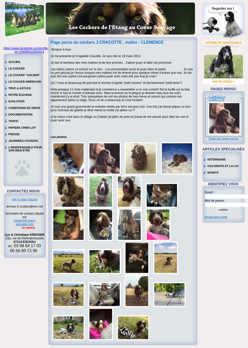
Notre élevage (20, 94)
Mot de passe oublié (216, 217)
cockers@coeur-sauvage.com (25, 222)
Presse (14, 134)
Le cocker (17, 68)
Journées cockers (23, 140)
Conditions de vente (24, 107)
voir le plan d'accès (25, 199)
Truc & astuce (20, 88)
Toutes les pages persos (223, 138)
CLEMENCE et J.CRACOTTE (217, 98)
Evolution (17, 101)
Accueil (15, 61)
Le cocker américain (25, 81)
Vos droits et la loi (222, 166)
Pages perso (223, 89)
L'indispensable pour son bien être (25, 148)
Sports (213, 172)
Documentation (21, 114)
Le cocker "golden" (24, 75)
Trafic (14, 121)
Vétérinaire (216, 159)
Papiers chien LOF (22, 127)
